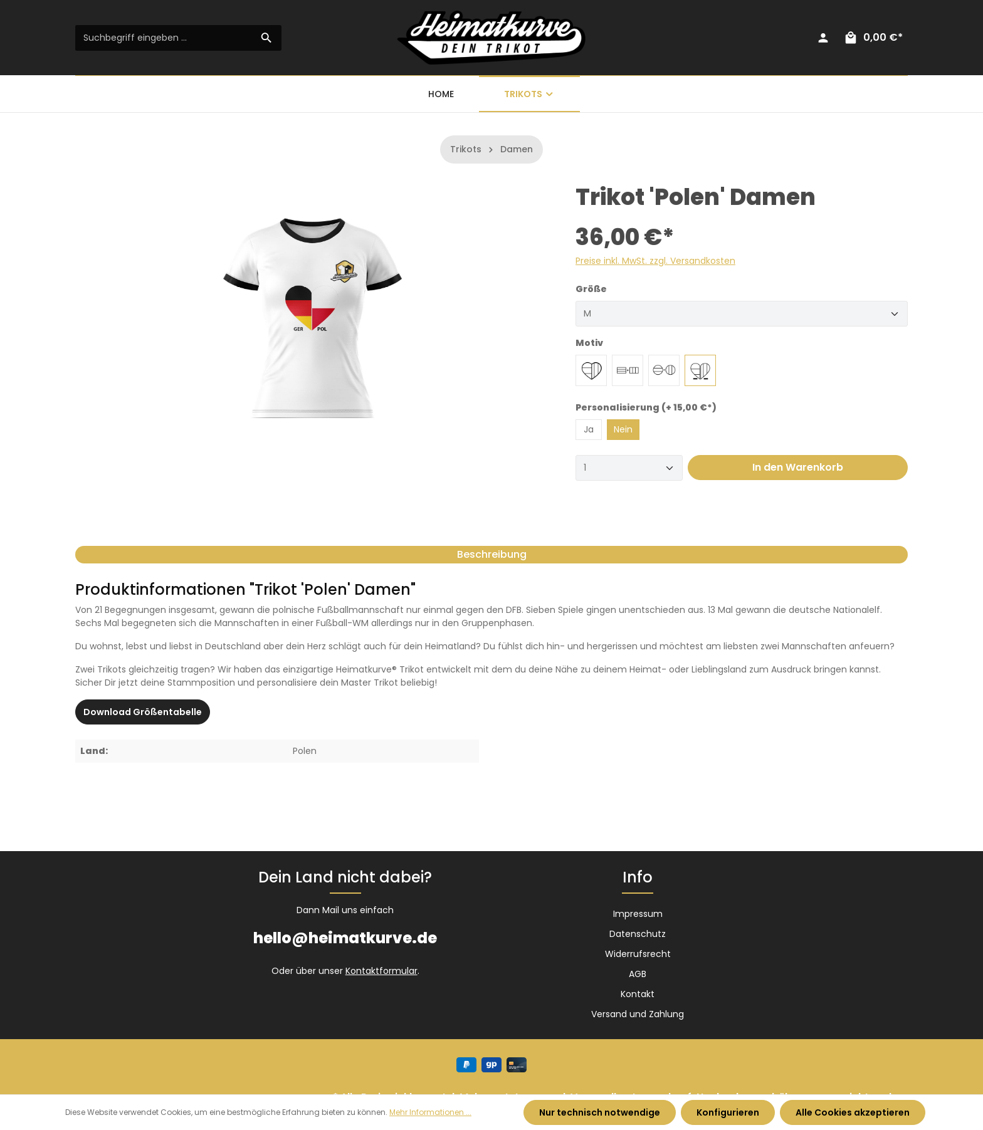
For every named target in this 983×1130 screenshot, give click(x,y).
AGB (637, 974)
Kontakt (637, 994)
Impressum (638, 914)
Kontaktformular (381, 971)
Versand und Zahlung (637, 1014)
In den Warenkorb (797, 467)
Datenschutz (637, 934)
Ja (589, 429)
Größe (591, 289)
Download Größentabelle (142, 712)
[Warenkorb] (873, 37)
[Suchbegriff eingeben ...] (164, 38)
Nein (623, 429)
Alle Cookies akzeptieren (853, 1112)
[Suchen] (266, 38)
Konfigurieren (728, 1112)
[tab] (491, 554)
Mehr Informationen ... (430, 1112)
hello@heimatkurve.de (345, 938)
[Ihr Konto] (823, 37)
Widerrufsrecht (638, 954)
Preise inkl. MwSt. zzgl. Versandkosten (655, 260)
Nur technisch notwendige (599, 1112)
